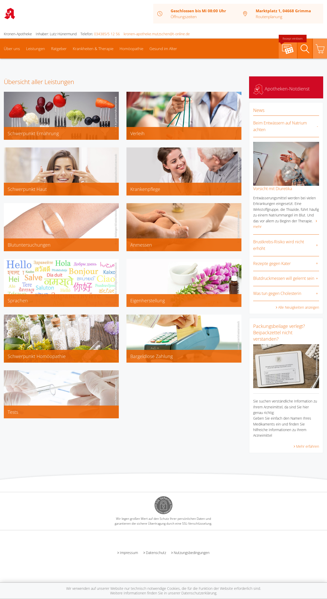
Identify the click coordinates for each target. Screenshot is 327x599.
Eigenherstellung (147, 300)
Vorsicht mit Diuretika (272, 188)
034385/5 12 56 (107, 33)
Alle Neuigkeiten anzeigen (298, 307)
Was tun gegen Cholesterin (277, 293)
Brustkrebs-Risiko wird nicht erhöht (278, 245)
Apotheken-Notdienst (281, 89)
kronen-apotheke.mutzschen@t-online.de (157, 33)
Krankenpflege (145, 189)
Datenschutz (156, 552)
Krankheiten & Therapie (93, 48)
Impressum (129, 552)
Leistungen (35, 48)
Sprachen (18, 300)
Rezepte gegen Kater (272, 263)
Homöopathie (131, 48)
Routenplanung (269, 16)
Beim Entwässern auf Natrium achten (280, 126)
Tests (13, 412)
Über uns (12, 48)
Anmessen (141, 245)
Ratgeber (59, 48)
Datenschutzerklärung (198, 593)
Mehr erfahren (307, 446)
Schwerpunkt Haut (27, 189)
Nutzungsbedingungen (191, 552)
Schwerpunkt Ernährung (33, 133)
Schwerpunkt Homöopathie (37, 356)
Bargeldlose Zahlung (151, 356)
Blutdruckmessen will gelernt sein (283, 278)
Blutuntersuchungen (29, 245)
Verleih (137, 133)
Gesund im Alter (163, 48)
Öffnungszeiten (184, 16)
